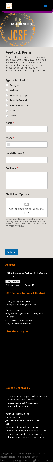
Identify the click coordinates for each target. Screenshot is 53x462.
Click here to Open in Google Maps (21, 285)
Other (13, 115)
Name (10, 122)
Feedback (12, 168)
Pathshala (15, 110)
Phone (10, 138)
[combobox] (9, 144)
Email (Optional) (15, 153)
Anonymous (16, 85)
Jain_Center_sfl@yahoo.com (24, 304)
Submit (11, 252)
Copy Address (13, 281)
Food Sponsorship (19, 105)
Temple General (18, 100)
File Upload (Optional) (18, 194)
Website (14, 90)
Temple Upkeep (18, 95)
